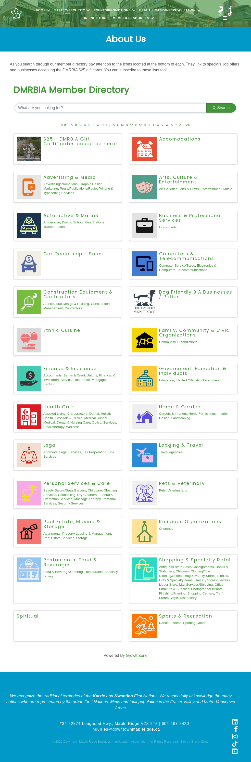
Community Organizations (178, 342)
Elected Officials (188, 380)
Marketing (50, 188)
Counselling (66, 495)
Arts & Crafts (189, 189)
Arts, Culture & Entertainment (178, 179)
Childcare (95, 490)
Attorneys (50, 452)
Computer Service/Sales (177, 265)
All (187, 125)
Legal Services (70, 452)
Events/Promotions (112, 10)
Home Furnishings (202, 413)
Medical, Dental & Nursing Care (66, 422)
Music (227, 189)
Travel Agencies (171, 452)
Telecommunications (192, 270)
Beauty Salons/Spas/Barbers (64, 490)
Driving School (72, 222)
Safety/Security (69, 10)
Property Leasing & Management (86, 533)
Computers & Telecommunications (186, 256)
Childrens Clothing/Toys (193, 571)
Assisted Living (54, 413)
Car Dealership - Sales (73, 254)
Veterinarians (177, 490)
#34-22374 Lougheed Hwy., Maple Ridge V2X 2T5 (109, 724)
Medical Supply (95, 418)
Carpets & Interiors (173, 413)
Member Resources (131, 18)
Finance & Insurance (70, 368)
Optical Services (104, 422)
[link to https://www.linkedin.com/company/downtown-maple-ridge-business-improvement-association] (235, 722)
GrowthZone (136, 655)
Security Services (71, 503)
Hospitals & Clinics (69, 418)
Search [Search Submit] (221, 108)
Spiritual (28, 616)
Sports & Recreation (185, 616)
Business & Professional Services (190, 217)
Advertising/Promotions (60, 184)
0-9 (63, 125)
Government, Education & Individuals (192, 370)
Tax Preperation (94, 452)
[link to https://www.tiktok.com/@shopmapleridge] (230, 14)
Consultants (168, 227)
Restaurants (93, 572)
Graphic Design (90, 184)
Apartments (52, 533)
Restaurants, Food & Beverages (70, 562)
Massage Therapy (87, 499)
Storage (82, 538)
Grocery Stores (205, 580)
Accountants (52, 375)
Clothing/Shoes (170, 576)
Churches (166, 528)
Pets (162, 490)
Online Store (95, 18)
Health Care (59, 407)
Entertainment (211, 189)
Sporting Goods (194, 623)
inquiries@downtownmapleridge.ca (125, 729)
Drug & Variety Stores (199, 576)
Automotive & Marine (71, 215)
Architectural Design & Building (66, 304)
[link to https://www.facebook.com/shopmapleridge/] (230, 9)
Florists (222, 576)
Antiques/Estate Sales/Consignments (186, 567)
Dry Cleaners (87, 495)
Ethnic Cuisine (61, 330)
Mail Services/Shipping (196, 584)
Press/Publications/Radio (78, 188)
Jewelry (224, 580)
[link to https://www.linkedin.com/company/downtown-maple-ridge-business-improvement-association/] (221, 9)
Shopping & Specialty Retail (195, 560)
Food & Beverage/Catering (63, 572)
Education (166, 380)
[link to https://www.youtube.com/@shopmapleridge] (225, 19)
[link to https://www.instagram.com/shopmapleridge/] (220, 14)
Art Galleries (168, 189)
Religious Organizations (190, 521)
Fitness (176, 623)
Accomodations (180, 139)
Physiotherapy (53, 427)
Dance (164, 623)
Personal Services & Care (76, 483)
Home (41, 10)
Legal (50, 445)
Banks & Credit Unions (80, 375)
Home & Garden (180, 407)
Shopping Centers (200, 593)
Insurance (82, 380)
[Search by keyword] (111, 108)
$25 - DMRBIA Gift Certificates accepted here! (80, 141)
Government (210, 380)
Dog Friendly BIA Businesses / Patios (195, 294)
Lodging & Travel (181, 445)
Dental (94, 413)
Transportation (54, 227)
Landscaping (180, 418)
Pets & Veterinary (182, 483)
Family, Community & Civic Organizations (194, 332)
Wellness (73, 427)
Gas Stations (94, 222)
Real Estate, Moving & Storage (71, 524)
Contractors (73, 308)
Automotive (51, 222)
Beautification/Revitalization (167, 10)
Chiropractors (77, 413)
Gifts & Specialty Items (176, 580)
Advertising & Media (69, 177)
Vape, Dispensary (184, 598)
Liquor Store (168, 584)
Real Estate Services (58, 538)
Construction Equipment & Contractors (78, 294)
